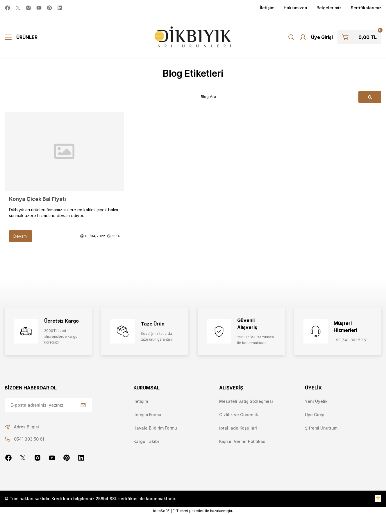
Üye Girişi (314, 414)
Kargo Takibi (146, 441)
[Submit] (83, 405)
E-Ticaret (180, 511)
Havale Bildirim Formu (155, 427)
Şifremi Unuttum (321, 427)
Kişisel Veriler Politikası (243, 441)
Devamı (20, 236)
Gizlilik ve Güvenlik (238, 414)
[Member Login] (316, 37)
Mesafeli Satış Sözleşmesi (246, 401)
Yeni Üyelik (316, 401)
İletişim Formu (147, 414)
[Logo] (193, 37)
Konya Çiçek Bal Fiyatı (37, 199)
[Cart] (359, 37)
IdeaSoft (161, 510)
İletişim (140, 401)
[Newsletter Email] (48, 405)
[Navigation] (21, 37)
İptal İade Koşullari (238, 427)
